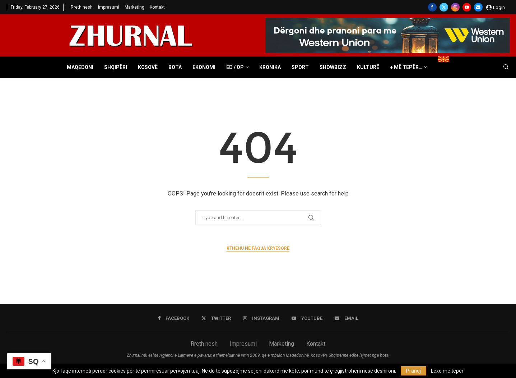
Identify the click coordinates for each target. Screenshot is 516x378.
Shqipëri (115, 67)
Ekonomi (203, 67)
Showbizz (333, 67)
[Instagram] (455, 7)
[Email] (478, 7)
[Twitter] (444, 7)
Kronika (270, 67)
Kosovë (148, 67)
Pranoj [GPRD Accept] (413, 371)
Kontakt (157, 7)
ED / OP (235, 67)
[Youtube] (466, 7)
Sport (300, 67)
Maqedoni (80, 67)
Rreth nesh (82, 7)
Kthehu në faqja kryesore (258, 248)
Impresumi (108, 7)
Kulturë (368, 67)
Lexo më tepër (447, 370)
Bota (175, 67)
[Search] (506, 67)
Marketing (134, 7)
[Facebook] (432, 7)
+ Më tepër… (406, 67)
